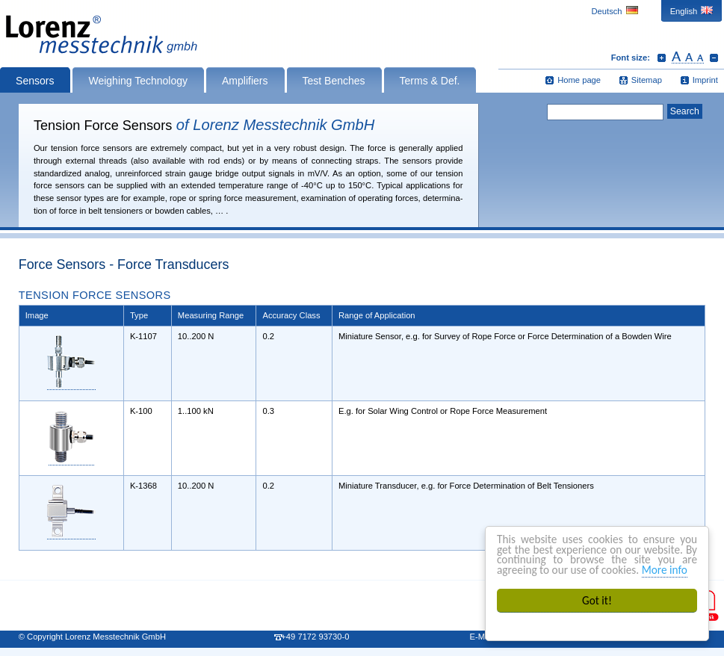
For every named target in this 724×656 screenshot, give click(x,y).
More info (664, 570)
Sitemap (646, 79)
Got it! (597, 600)
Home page (579, 79)
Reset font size (688, 58)
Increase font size (662, 58)
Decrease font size (714, 58)
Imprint (705, 79)
